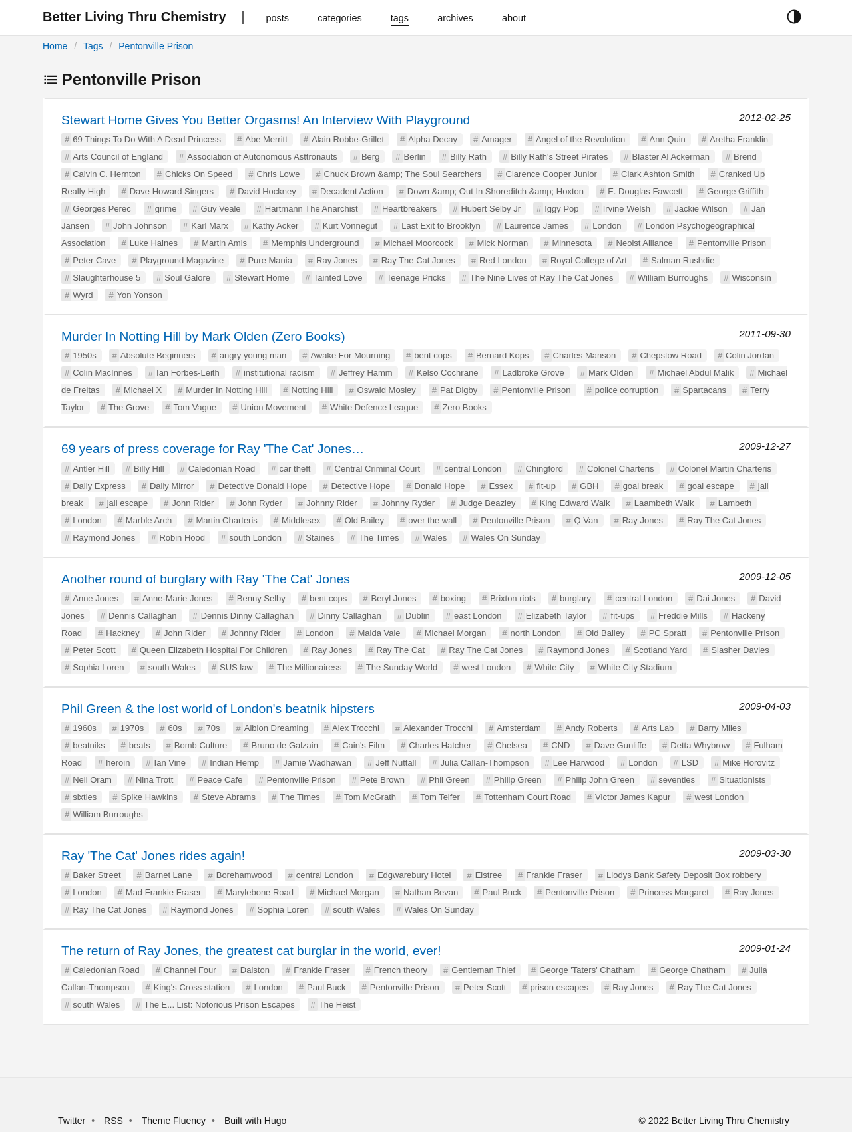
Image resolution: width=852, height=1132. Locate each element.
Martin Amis (224, 243)
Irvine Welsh (626, 208)
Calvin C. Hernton (107, 174)
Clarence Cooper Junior (551, 174)
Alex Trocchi (355, 728)
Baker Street (96, 875)
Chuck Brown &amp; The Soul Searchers (403, 174)
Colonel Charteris (620, 469)
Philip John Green (600, 780)
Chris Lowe (278, 174)
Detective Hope (360, 486)
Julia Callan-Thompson (485, 763)
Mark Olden (610, 373)
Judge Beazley (487, 503)
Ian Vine (170, 763)
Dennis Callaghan (142, 616)
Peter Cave (94, 260)
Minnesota (572, 243)
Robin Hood (182, 538)
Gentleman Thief (483, 970)
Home (55, 46)
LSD (690, 763)
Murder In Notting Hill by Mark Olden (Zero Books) (203, 336)
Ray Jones (336, 260)
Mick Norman (503, 243)
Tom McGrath (370, 797)
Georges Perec (101, 208)
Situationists (742, 780)
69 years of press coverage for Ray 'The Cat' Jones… (212, 449)
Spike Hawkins (149, 797)
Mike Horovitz (748, 763)
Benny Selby (261, 598)
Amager (496, 139)
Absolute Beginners (158, 355)
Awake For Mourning (350, 355)
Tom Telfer (440, 797)
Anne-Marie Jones (177, 598)
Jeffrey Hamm (366, 373)
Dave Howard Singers (172, 191)
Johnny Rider (331, 503)
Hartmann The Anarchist (311, 208)
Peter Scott (94, 650)
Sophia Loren (98, 667)
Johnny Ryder (408, 503)
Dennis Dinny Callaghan (247, 616)
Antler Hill (91, 469)
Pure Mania (270, 260)
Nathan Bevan (430, 892)
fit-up (546, 486)
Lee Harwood (578, 763)
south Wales (172, 667)
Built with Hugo (255, 1120)
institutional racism (279, 373)
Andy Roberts (591, 728)
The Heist (337, 1005)
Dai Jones (715, 598)
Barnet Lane (168, 875)
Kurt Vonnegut (350, 226)
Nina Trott (154, 780)
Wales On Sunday (505, 538)
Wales (435, 538)
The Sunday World (401, 667)
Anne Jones (95, 598)
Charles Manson (584, 355)
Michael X (143, 390)
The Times (379, 538)
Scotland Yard (660, 650)
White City (554, 667)
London (606, 226)
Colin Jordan (750, 355)
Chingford (544, 469)
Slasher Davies (740, 650)
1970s (132, 728)
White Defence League (374, 407)
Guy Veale (221, 208)
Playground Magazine (182, 260)
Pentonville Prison (155, 46)
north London (535, 633)
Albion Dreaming (276, 728)
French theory (400, 970)
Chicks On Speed (198, 174)
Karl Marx (209, 226)
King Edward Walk (575, 503)
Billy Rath (468, 157)
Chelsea (511, 745)
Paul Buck (502, 892)
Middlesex (301, 520)
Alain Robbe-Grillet (348, 139)
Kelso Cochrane (448, 373)
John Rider (193, 503)
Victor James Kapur (632, 797)
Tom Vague (194, 407)
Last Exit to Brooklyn (441, 226)
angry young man (253, 355)
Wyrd (83, 295)
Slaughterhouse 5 (106, 278)
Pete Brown (382, 780)
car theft (294, 469)
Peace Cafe (219, 780)
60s (175, 728)
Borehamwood (244, 875)
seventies (676, 780)
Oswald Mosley (386, 390)
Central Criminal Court (378, 469)
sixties (85, 797)
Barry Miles (720, 728)
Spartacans (704, 390)
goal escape (711, 486)
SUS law (236, 667)
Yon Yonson (139, 295)
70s (213, 728)
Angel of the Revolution (580, 139)
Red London (503, 260)
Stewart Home (261, 278)
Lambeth (735, 503)
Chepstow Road (671, 355)
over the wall (432, 520)
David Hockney (267, 191)
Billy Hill (149, 469)
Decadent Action (351, 191)
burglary (575, 598)
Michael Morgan (456, 633)
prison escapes (559, 987)
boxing (453, 598)
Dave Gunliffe (620, 745)
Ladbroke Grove (533, 373)
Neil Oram (92, 780)
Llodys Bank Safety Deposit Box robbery (683, 875)
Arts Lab (658, 728)
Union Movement (273, 407)
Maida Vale (378, 633)
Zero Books (464, 407)
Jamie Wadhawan (317, 763)
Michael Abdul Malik (695, 373)
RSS (113, 1120)
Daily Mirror (172, 486)
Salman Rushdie (682, 260)
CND (560, 745)
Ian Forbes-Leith (188, 373)
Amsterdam (518, 728)
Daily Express (99, 486)
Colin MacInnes (102, 373)
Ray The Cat (400, 650)
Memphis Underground (315, 243)
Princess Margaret (674, 892)
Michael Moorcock (418, 243)
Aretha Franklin (739, 139)
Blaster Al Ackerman (671, 157)
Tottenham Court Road (527, 797)
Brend (745, 157)
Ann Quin (668, 139)
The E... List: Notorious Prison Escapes (219, 1005)
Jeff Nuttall (395, 763)
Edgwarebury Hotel (414, 875)
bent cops (432, 355)
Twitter (71, 1120)
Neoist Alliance (644, 243)
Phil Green (449, 780)
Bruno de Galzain (285, 745)
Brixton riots (513, 598)
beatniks (89, 745)
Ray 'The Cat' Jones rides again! (153, 856)
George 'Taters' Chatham (587, 970)
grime (166, 208)
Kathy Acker (275, 226)
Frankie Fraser (554, 875)
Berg (370, 157)
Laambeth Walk (664, 503)
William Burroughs (673, 278)
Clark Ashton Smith (658, 174)
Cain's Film (363, 745)
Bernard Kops (502, 355)
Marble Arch (149, 520)
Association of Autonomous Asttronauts (262, 157)
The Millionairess (309, 667)
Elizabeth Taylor (556, 616)
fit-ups (622, 616)
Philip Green (518, 780)
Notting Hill (312, 390)
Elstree (488, 875)
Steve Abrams (229, 797)
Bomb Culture (200, 745)
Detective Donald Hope (263, 486)
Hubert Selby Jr (491, 208)
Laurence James (536, 226)
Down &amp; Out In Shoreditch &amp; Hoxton (495, 191)
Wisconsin (751, 278)
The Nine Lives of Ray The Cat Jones (542, 278)
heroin (118, 763)
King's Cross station (192, 987)
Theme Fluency (175, 1120)
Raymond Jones (104, 538)
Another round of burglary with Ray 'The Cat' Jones (205, 579)
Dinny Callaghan (349, 616)
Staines (320, 538)
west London (486, 667)
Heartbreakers (409, 208)
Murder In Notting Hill (226, 390)
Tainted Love (338, 278)
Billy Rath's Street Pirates (559, 157)
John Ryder (260, 503)
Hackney (123, 633)
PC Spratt (667, 633)
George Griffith (735, 191)
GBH (589, 486)
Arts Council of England (118, 157)
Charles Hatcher (440, 745)
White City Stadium (635, 667)
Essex (501, 486)
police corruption (626, 390)
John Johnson (140, 226)
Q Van (586, 520)
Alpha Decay (432, 139)
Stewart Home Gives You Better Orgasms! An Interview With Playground (265, 120)
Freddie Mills (683, 616)
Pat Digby (458, 390)
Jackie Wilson (700, 208)
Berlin (415, 157)
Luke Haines (154, 243)
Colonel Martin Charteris (724, 469)
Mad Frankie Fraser (163, 892)
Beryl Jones (394, 598)
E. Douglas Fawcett (645, 191)
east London (478, 616)
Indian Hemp (234, 763)
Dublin (417, 616)
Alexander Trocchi (438, 728)
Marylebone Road (259, 892)
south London (255, 538)
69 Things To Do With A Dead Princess (147, 139)
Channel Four (190, 970)
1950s (84, 355)
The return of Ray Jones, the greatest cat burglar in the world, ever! (251, 951)
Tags (93, 46)
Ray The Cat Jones (418, 260)
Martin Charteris (226, 520)
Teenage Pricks (416, 278)
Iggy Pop (561, 208)
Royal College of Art (588, 260)
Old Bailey (364, 520)
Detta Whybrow (700, 745)
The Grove (128, 407)
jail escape (127, 503)
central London (472, 469)
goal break (643, 486)
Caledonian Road (221, 469)
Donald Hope (440, 486)
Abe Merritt (266, 139)
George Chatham (692, 970)
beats (139, 745)
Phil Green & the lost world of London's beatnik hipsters (218, 709)
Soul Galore (187, 278)
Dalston (255, 970)
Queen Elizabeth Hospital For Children (214, 650)
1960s (84, 728)
